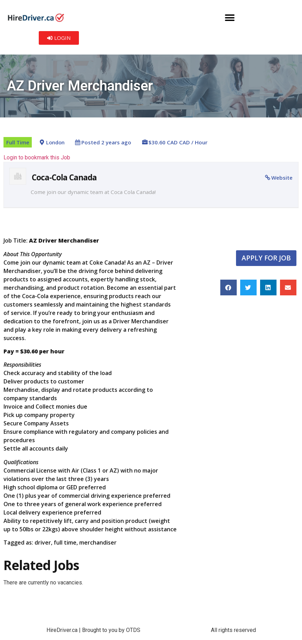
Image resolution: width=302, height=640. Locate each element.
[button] (229, 18)
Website (282, 177)
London (55, 142)
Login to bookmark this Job (36, 157)
